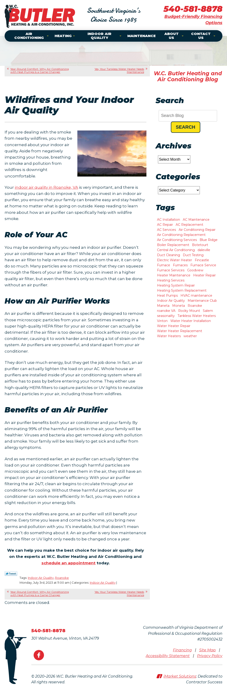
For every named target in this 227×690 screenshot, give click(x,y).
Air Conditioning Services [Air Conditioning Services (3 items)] (177, 240)
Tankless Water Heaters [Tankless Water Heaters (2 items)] (197, 316)
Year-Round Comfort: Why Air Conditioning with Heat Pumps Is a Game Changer (39, 70)
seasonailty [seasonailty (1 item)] (166, 316)
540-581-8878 (192, 9)
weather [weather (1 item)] (190, 336)
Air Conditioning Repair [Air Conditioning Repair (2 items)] (197, 230)
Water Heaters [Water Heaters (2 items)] (169, 336)
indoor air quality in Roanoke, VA (46, 187)
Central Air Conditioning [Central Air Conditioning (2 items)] (176, 250)
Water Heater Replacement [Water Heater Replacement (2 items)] (179, 331)
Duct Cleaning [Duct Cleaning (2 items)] (168, 255)
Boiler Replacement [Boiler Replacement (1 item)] (173, 245)
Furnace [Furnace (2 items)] (163, 265)
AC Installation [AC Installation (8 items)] (168, 219)
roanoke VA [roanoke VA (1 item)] (166, 311)
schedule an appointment (68, 563)
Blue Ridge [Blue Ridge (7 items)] (209, 240)
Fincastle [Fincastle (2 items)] (202, 260)
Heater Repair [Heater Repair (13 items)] (204, 275)
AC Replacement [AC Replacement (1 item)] (189, 225)
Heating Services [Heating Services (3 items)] (170, 280)
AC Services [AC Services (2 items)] (166, 230)
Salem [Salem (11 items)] (208, 311)
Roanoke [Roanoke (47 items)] (195, 306)
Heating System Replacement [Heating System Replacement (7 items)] (182, 290)
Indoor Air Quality (41, 578)
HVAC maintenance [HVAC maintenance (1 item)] (196, 295)
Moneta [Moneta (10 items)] (178, 306)
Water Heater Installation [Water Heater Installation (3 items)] (190, 321)
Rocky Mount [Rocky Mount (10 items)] (189, 311)
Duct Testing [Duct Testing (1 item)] (193, 255)
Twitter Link (11, 573)
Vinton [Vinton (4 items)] (162, 321)
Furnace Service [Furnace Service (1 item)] (203, 265)
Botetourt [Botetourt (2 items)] (200, 245)
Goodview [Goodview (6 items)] (195, 270)
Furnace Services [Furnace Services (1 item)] (170, 270)
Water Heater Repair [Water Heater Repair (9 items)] (173, 326)
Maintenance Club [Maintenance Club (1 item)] (202, 301)
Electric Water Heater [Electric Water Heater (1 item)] (174, 260)
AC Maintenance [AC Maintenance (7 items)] (196, 219)
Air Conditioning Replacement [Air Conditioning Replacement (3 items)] (181, 235)
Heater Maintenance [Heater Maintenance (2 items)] (173, 275)
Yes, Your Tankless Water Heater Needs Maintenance (119, 70)
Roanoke (62, 578)
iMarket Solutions (179, 676)
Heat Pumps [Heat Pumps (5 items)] (167, 295)
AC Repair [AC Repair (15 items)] (165, 225)
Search (185, 127)
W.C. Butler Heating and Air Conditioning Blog (188, 76)
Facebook (39, 655)
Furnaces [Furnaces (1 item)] (180, 265)
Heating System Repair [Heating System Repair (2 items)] (176, 285)
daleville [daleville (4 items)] (204, 250)
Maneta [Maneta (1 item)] (163, 306)
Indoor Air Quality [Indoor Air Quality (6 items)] (171, 301)
